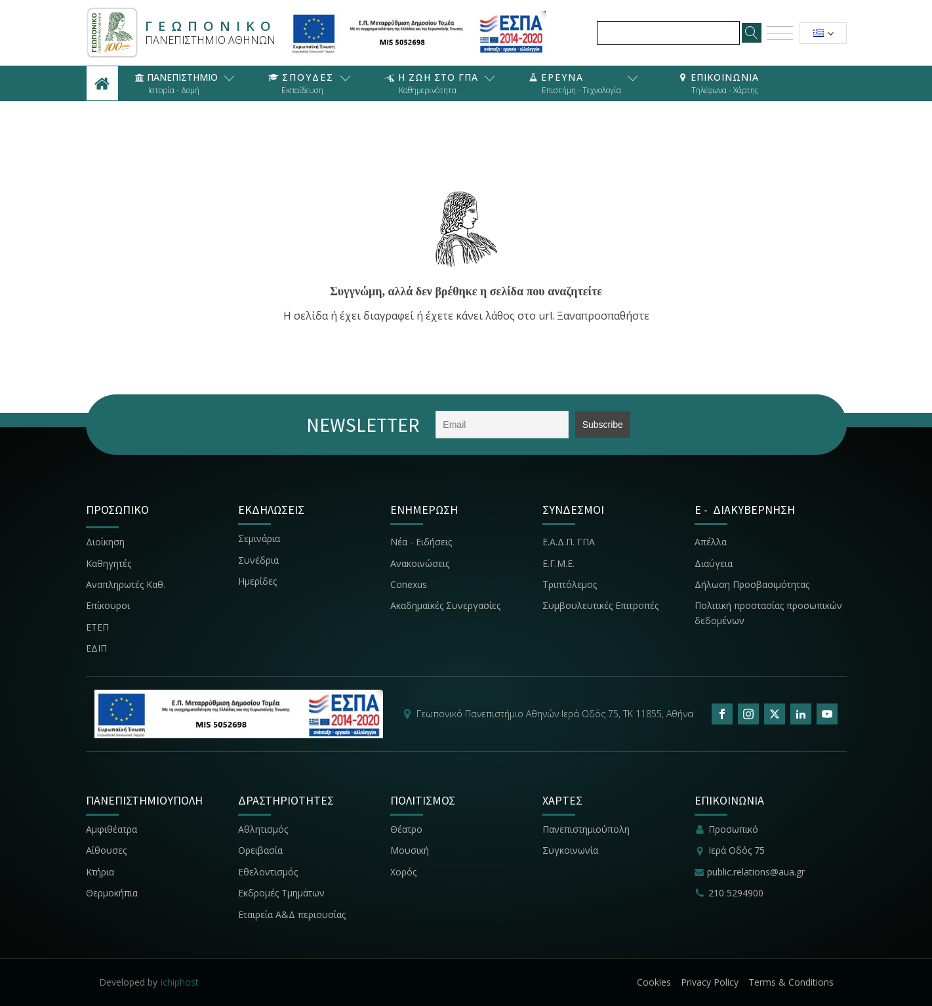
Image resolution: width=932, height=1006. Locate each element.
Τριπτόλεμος (569, 584)
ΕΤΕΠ (97, 627)
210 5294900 (735, 893)
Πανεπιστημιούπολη (586, 829)
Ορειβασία (260, 850)
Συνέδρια (258, 560)
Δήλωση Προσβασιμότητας (752, 584)
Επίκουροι (108, 605)
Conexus (408, 584)
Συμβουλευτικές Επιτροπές (600, 605)
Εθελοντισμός (268, 872)
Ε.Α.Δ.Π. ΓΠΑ (568, 541)
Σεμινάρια (259, 538)
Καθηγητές (108, 563)
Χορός (403, 872)
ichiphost (180, 982)
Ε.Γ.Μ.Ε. (558, 563)
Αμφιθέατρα (111, 829)
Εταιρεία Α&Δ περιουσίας (293, 914)
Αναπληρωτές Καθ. (125, 584)
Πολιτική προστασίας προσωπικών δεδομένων (768, 612)
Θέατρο (406, 829)
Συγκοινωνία (571, 850)
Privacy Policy (710, 982)
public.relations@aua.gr (756, 872)
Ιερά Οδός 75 (736, 850)
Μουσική (409, 850)
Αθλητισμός (263, 829)
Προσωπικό (733, 829)
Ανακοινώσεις (419, 563)
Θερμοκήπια (112, 893)
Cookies (654, 982)
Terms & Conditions (791, 982)
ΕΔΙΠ (96, 648)
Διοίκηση (105, 541)
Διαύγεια (714, 563)
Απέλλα (711, 541)
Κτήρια (100, 872)
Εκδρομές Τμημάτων (281, 893)
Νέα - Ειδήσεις (421, 541)
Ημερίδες (257, 581)
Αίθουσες (106, 850)
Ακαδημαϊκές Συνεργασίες (445, 605)
